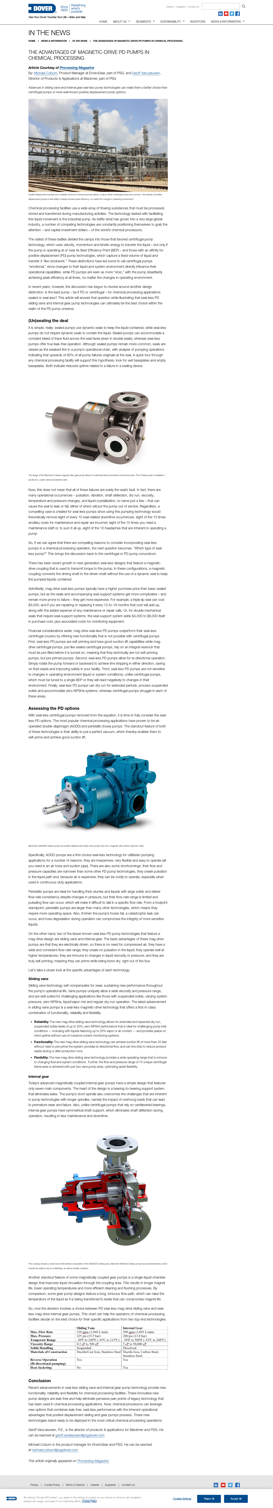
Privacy (34, 1484)
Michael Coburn (45, 73)
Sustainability (170, 21)
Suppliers (180, 6)
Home (103, 21)
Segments (143, 21)
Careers (170, 6)
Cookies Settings (182, 1498)
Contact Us (128, 1484)
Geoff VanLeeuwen (146, 73)
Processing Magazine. (93, 1461)
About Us (119, 21)
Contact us (193, 6)
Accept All (236, 1498)
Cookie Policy (52, 1484)
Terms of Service (75, 1484)
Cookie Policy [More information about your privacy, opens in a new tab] (89, 1501)
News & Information (226, 21)
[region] (136, 1498)
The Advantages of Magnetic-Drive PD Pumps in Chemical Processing (138, 40)
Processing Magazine (77, 67)
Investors (197, 21)
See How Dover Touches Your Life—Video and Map (57, 17)
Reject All (209, 1498)
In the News (80, 40)
